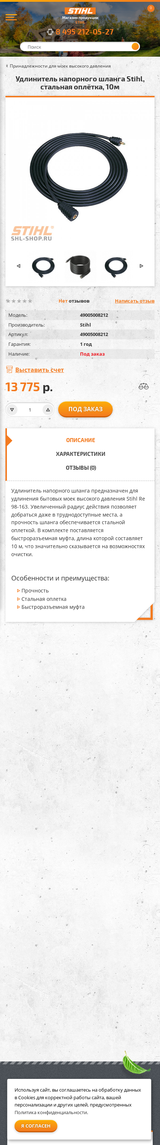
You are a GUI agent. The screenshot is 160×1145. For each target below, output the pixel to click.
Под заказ (85, 409)
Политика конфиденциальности (51, 1112)
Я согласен (36, 1125)
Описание (80, 440)
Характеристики (80, 453)
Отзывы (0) (81, 467)
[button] (18, 266)
